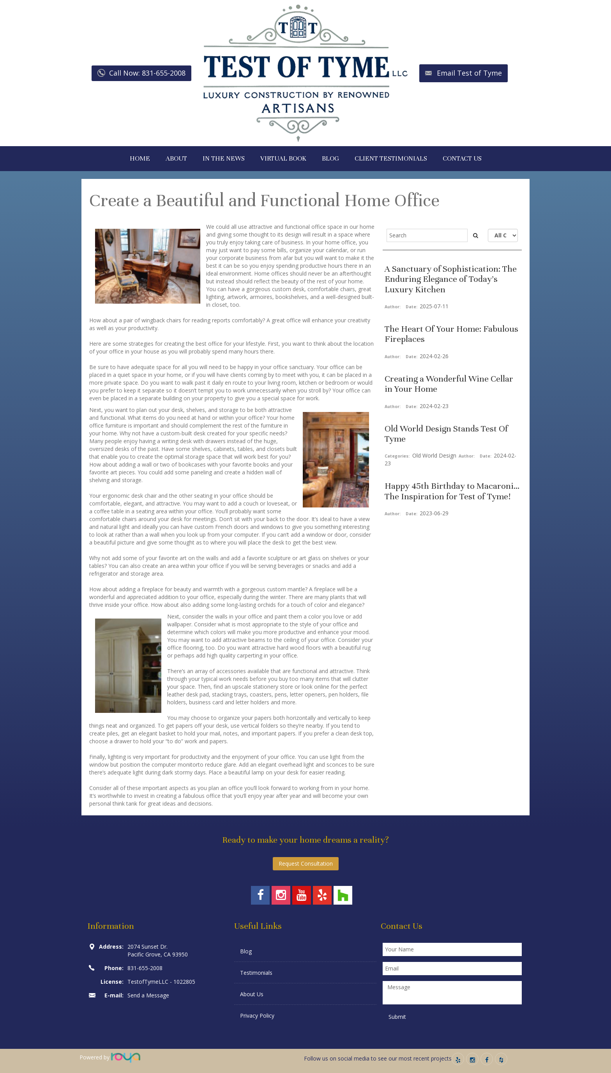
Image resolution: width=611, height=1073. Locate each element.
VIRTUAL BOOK (283, 158)
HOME (140, 158)
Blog (246, 951)
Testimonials (256, 972)
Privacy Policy (257, 1015)
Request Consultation (306, 863)
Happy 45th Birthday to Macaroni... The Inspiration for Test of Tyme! (452, 491)
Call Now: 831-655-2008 (147, 73)
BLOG (330, 158)
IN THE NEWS (224, 158)
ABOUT (176, 158)
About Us (251, 994)
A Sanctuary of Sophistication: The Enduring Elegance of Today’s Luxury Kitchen (451, 279)
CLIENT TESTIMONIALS (391, 158)
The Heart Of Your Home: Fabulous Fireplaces (451, 333)
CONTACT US (462, 158)
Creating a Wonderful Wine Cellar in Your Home (449, 383)
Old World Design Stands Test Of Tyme (446, 433)
